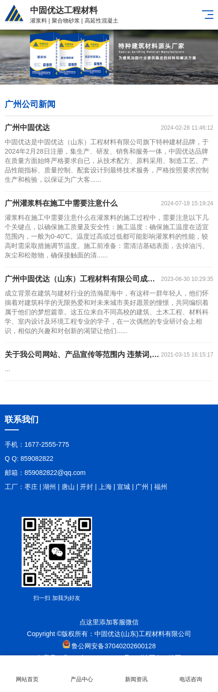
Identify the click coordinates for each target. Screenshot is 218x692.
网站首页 (27, 674)
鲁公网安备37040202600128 (113, 646)
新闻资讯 (136, 674)
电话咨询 (191, 674)
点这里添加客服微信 (109, 622)
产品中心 (81, 674)
